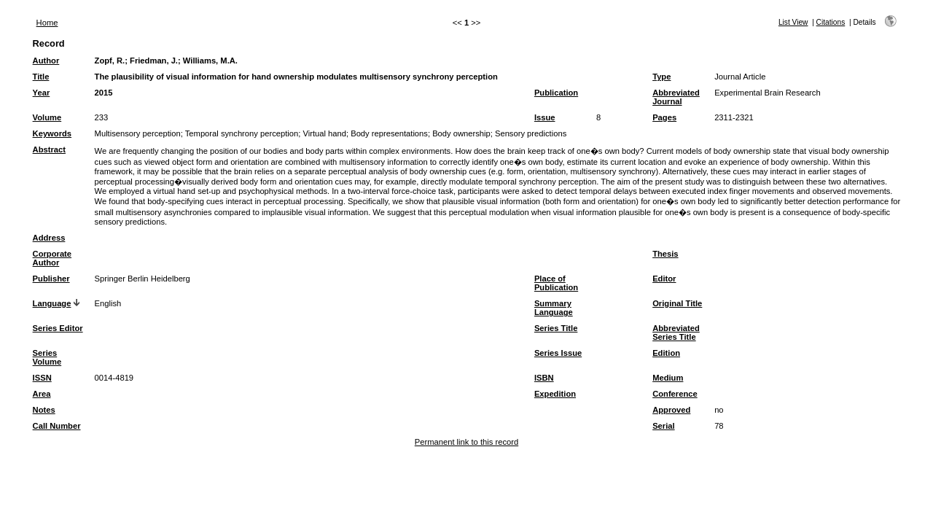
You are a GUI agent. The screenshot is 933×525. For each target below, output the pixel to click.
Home (47, 22)
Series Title (556, 328)
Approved (671, 409)
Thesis (665, 253)
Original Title (677, 303)
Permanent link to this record (466, 442)
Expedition (555, 393)
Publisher (51, 278)
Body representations (389, 133)
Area (42, 393)
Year (41, 92)
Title (41, 76)
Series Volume (47, 357)
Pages (664, 117)
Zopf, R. (110, 60)
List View (793, 22)
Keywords (52, 133)
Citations (831, 22)
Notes (44, 409)
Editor (664, 278)
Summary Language (553, 307)
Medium (667, 377)
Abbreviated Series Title (676, 332)
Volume (47, 117)
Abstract (49, 149)
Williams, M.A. (210, 60)
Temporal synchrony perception (241, 133)
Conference (675, 393)
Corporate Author (52, 258)
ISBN (544, 377)
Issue (544, 117)
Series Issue (558, 353)
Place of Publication (556, 283)
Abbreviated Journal (676, 97)
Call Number (57, 425)
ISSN (42, 377)
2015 (104, 92)
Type (661, 76)
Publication (556, 92)
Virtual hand (324, 133)
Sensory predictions (530, 133)
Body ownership (461, 133)
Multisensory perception (138, 133)
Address (49, 237)
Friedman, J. (154, 60)
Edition (666, 353)
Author (46, 60)
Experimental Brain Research (767, 92)
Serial (663, 425)
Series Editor (58, 328)
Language (52, 303)
